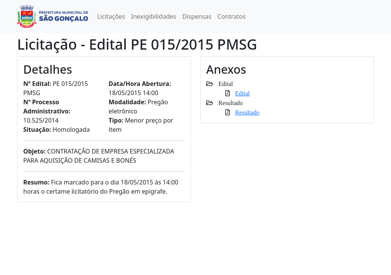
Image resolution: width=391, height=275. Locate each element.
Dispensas (197, 16)
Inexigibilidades (153, 16)
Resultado (247, 112)
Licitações (111, 16)
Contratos (232, 16)
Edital (242, 93)
